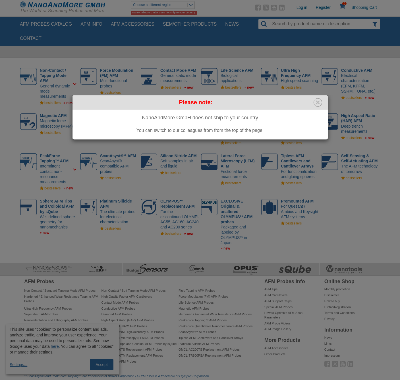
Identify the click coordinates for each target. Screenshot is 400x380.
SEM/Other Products (190, 24)
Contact (31, 38)
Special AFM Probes (278, 307)
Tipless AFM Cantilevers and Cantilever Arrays (211, 338)
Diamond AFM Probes (116, 314)
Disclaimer (331, 295)
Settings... (18, 364)
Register (323, 7)
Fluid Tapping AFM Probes (197, 290)
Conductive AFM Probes (118, 308)
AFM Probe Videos (277, 323)
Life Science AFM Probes (196, 302)
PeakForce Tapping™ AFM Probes (203, 320)
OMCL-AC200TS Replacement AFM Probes (209, 349)
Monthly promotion (337, 289)
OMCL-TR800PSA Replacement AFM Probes (210, 355)
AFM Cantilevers (275, 295)
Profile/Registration (337, 307)
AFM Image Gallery (277, 329)
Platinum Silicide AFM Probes (199, 344)
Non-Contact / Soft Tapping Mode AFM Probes (133, 290)
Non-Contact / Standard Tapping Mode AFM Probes (60, 290)
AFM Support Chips (278, 301)
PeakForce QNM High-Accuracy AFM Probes (132, 332)
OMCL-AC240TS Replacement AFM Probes (132, 349)
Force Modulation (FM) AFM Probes (203, 296)
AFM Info (91, 24)
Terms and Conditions (339, 312)
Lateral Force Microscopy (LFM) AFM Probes (132, 338)
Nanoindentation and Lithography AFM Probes (56, 320)
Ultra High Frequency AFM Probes (48, 308)
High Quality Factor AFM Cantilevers (126, 296)
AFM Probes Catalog (46, 24)
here (55, 346)
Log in (302, 7)
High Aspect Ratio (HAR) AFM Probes (127, 320)
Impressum (332, 355)
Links (328, 343)
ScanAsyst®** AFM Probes (197, 332)
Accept (102, 364)
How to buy (332, 301)
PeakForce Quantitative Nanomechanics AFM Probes (215, 326)
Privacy (329, 318)
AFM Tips (270, 289)
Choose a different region (163, 5)
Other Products (274, 354)
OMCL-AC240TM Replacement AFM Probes (132, 355)
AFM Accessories (132, 24)
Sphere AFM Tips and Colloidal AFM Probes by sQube (139, 344)
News (232, 24)
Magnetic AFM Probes (194, 308)
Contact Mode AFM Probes (120, 302)
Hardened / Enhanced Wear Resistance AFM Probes (215, 314)
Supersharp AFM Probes (41, 314)
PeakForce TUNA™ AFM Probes (124, 326)
